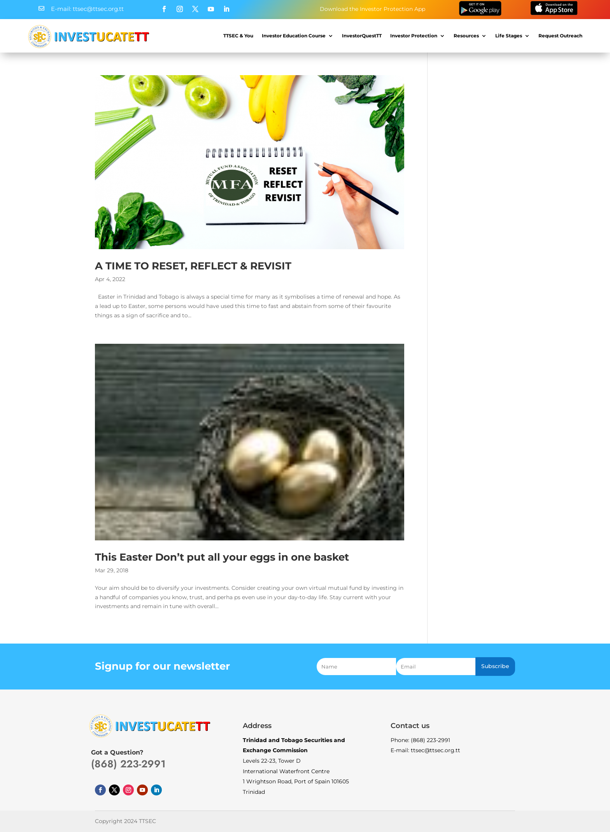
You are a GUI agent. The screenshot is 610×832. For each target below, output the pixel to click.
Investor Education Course (294, 36)
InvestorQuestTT (362, 36)
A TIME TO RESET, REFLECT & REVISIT (193, 266)
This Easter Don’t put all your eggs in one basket (222, 557)
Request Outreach (560, 36)
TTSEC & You (238, 36)
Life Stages (508, 36)
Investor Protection (413, 36)
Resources (466, 36)
